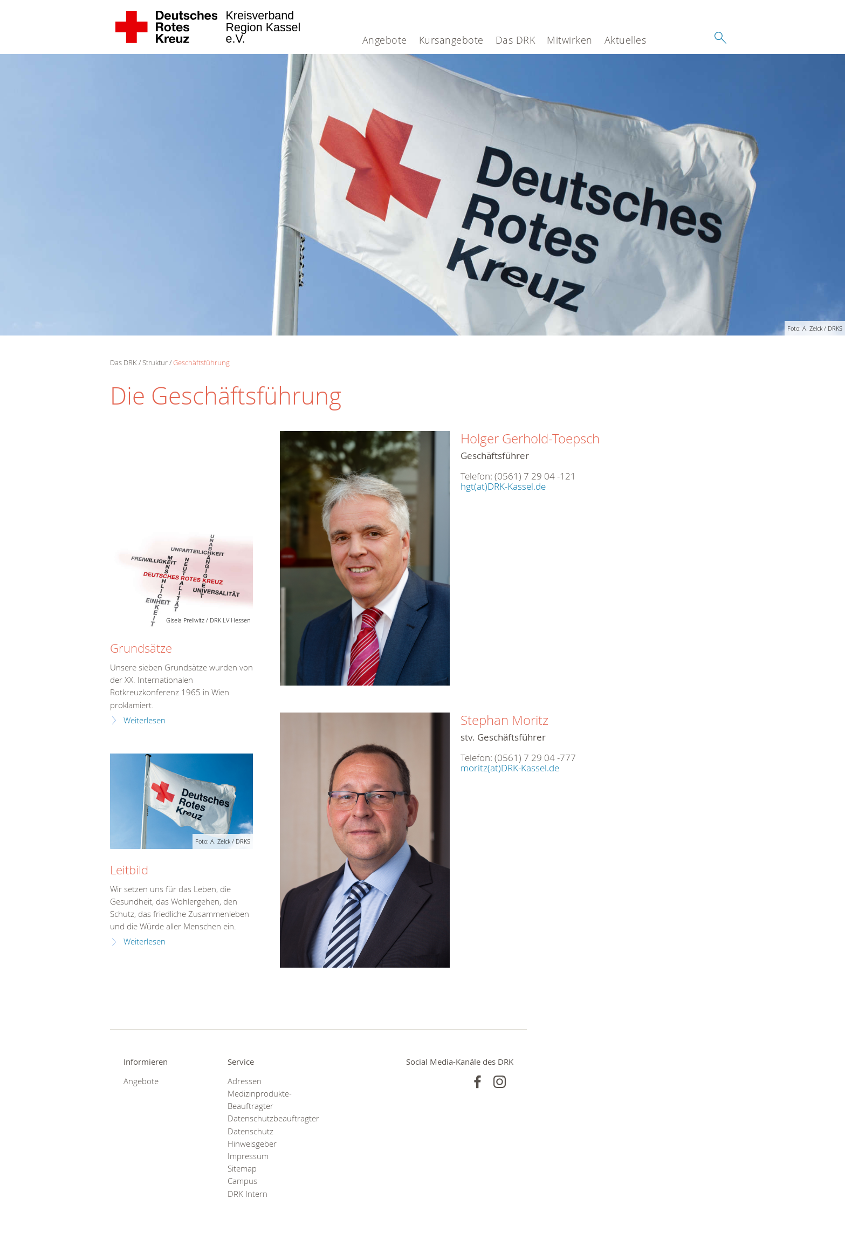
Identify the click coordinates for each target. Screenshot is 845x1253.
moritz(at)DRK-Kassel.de (510, 768)
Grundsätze (141, 648)
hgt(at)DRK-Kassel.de (503, 486)
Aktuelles (625, 39)
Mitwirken (570, 39)
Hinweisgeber (252, 1144)
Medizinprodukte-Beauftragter (260, 1099)
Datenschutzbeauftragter (266, 1118)
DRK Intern (247, 1194)
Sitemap (242, 1168)
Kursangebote (451, 39)
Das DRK (515, 39)
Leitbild (129, 869)
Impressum (248, 1156)
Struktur (155, 362)
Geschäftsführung (201, 362)
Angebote (384, 39)
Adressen (245, 1081)
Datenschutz (250, 1131)
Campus (242, 1181)
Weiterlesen (144, 720)
